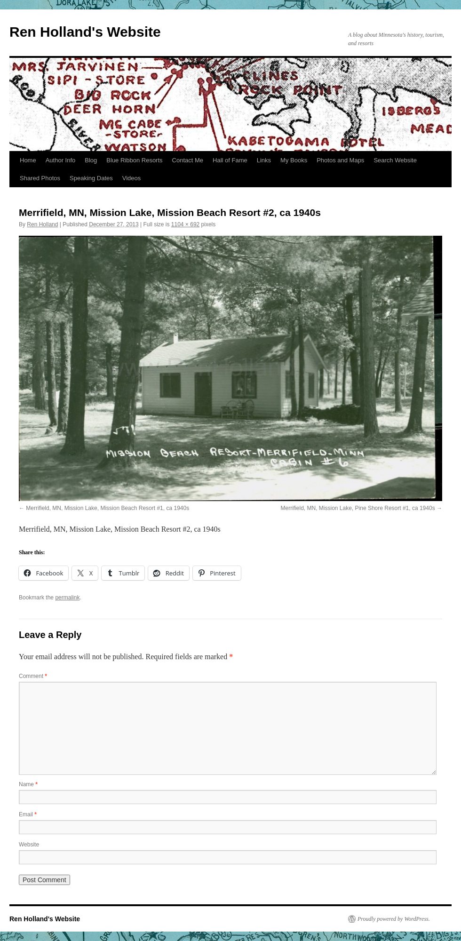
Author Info (61, 160)
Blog (91, 160)
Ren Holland (42, 224)
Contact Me (187, 160)
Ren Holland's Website (85, 32)
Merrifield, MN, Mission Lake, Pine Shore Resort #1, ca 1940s (358, 508)
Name (28, 784)
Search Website (395, 160)
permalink (67, 597)
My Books (293, 160)
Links (264, 160)
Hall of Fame (230, 160)
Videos (131, 178)
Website (29, 844)
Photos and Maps (340, 160)
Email (28, 814)
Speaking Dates (91, 178)
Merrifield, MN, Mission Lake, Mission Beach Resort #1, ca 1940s (107, 508)
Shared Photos (40, 178)
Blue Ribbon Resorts (134, 160)
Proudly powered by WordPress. (394, 919)
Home (28, 160)
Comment (33, 676)
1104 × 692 (185, 224)
